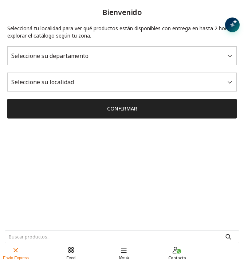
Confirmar (122, 108)
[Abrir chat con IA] (232, 25)
